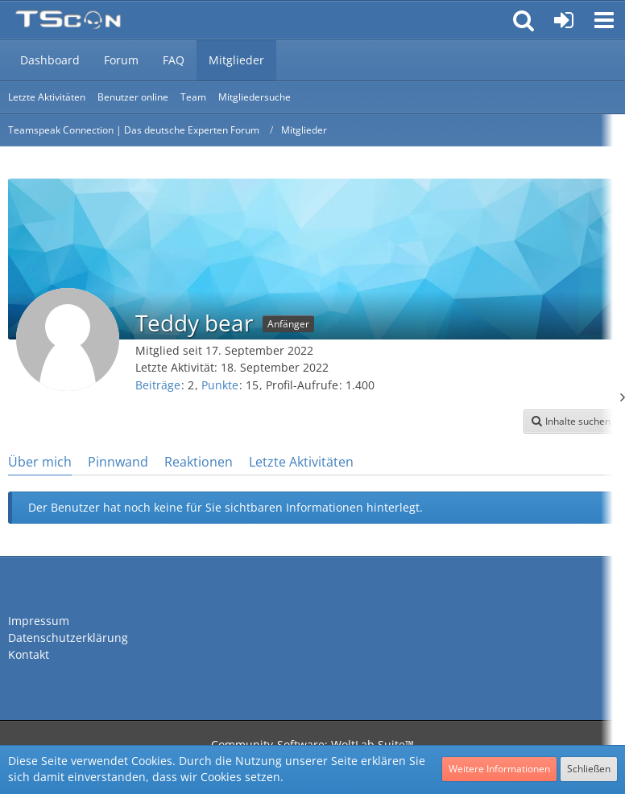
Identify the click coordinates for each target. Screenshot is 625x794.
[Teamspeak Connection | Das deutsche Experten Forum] (68, 20)
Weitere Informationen (499, 768)
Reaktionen (198, 462)
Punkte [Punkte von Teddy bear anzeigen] (219, 385)
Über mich (40, 462)
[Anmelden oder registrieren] (564, 20)
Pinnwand (118, 462)
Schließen (589, 768)
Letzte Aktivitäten (301, 462)
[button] (604, 20)
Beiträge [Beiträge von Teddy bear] (157, 385)
